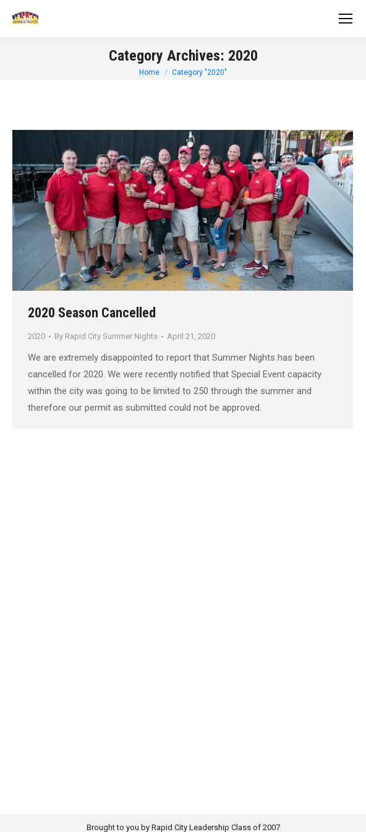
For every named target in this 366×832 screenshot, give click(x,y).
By (106, 336)
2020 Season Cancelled (92, 312)
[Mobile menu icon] (346, 19)
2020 (36, 336)
